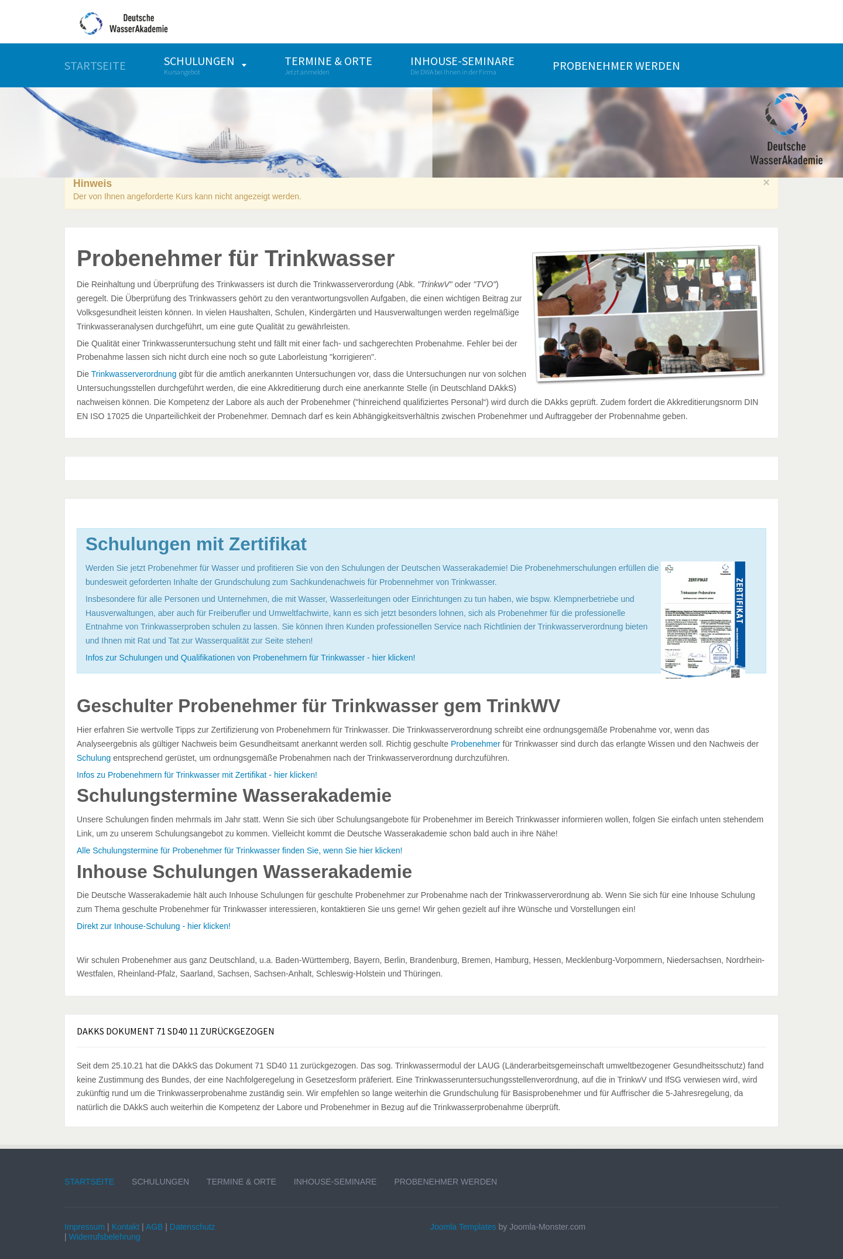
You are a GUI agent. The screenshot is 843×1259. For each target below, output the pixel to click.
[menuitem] (95, 65)
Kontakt (125, 1226)
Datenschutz (192, 1226)
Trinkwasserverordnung (134, 374)
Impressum (84, 1226)
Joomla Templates (463, 1226)
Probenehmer (476, 743)
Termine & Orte (241, 1181)
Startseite (89, 1181)
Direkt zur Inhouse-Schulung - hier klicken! (154, 926)
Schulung (94, 758)
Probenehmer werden (445, 1181)
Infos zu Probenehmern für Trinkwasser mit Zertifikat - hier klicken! (197, 775)
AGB (154, 1226)
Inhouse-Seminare (335, 1181)
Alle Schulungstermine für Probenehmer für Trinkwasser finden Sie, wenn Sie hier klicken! (239, 850)
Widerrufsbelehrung (104, 1236)
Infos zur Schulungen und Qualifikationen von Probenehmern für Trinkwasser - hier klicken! (250, 657)
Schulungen (160, 1181)
